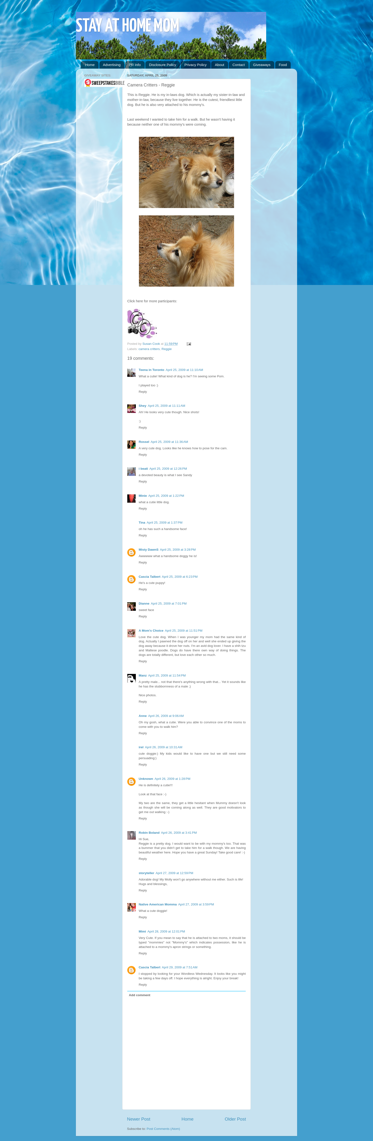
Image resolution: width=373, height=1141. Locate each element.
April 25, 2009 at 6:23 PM (179, 576)
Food (283, 65)
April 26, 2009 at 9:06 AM (166, 716)
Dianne (144, 603)
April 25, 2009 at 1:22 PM (166, 495)
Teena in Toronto (151, 370)
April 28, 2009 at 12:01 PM (166, 931)
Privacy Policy (195, 65)
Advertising (112, 65)
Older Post (235, 1119)
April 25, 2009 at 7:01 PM (168, 603)
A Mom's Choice (151, 630)
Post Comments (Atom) (163, 1129)
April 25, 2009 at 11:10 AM (184, 370)
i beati (143, 468)
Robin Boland (149, 832)
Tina (142, 522)
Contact (238, 65)
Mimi (142, 931)
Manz (143, 675)
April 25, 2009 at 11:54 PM (167, 675)
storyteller (146, 873)
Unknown (146, 779)
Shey (142, 405)
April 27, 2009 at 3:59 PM (196, 904)
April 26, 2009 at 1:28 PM (172, 779)
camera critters (149, 349)
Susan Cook (151, 344)
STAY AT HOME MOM (127, 26)
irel (141, 747)
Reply (143, 391)
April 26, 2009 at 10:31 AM (163, 747)
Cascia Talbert (149, 576)
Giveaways (261, 65)
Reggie (167, 349)
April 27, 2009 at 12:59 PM (174, 873)
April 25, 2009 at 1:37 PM (164, 522)
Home (90, 65)
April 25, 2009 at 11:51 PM (183, 630)
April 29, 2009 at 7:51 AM (179, 967)
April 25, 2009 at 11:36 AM (169, 442)
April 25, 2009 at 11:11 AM (166, 405)
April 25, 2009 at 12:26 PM (168, 468)
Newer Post (138, 1119)
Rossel (144, 442)
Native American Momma (158, 904)
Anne (143, 716)
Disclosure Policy (162, 65)
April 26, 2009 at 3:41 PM (179, 832)
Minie (143, 495)
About (219, 65)
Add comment (139, 995)
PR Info (135, 65)
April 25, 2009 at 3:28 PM (178, 549)
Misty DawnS (148, 549)
